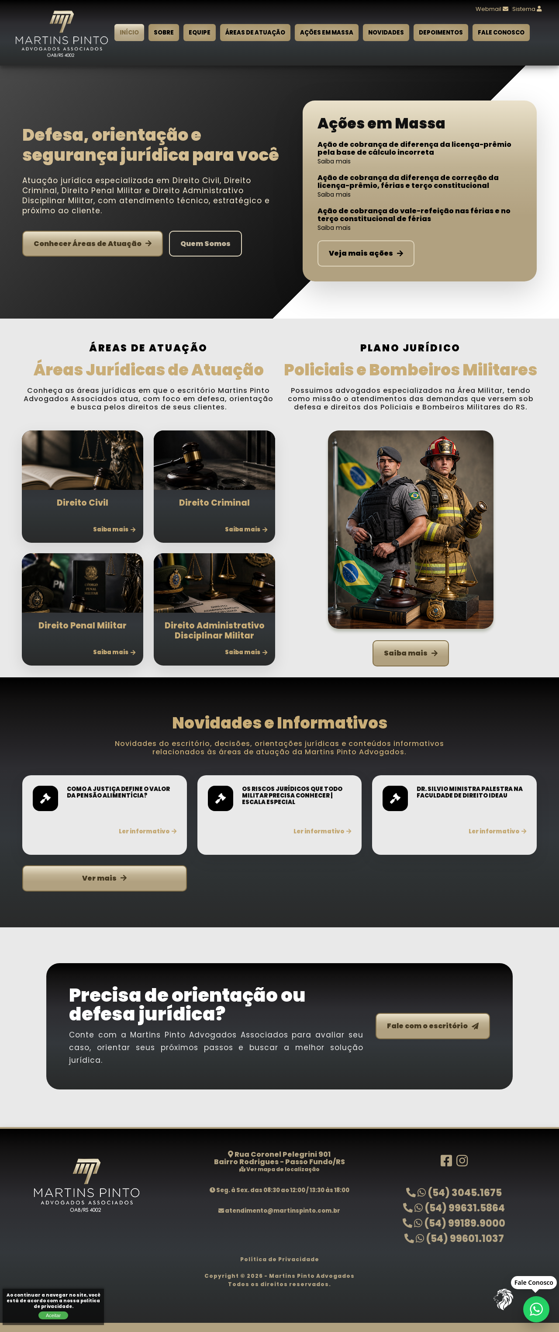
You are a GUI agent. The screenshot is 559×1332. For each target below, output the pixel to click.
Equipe (199, 32)
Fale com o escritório (433, 1026)
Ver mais (104, 878)
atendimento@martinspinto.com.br (279, 1211)
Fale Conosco (501, 32)
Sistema (527, 9)
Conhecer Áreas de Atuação (93, 244)
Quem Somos (205, 244)
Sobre (164, 32)
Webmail (492, 9)
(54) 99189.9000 (454, 1223)
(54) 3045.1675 (454, 1193)
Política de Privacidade (279, 1259)
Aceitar (53, 1315)
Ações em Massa (326, 32)
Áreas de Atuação (255, 32)
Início (129, 32)
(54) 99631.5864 (454, 1208)
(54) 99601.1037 (454, 1238)
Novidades (386, 32)
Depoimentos (441, 32)
